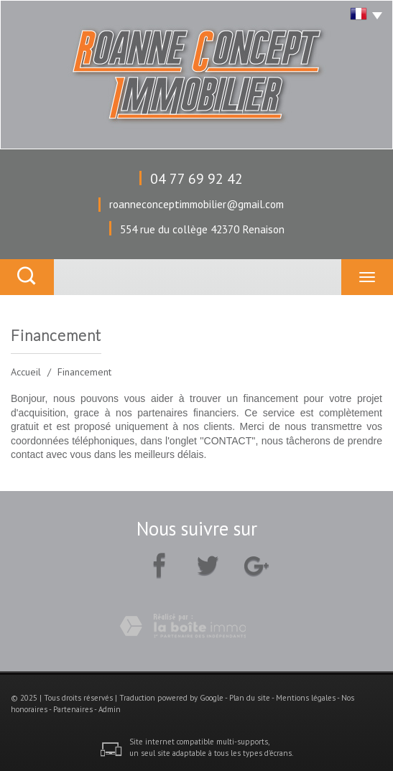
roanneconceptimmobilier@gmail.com (196, 204)
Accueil (26, 371)
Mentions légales (306, 698)
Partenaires (73, 709)
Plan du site (249, 698)
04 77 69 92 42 (196, 178)
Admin (109, 709)
